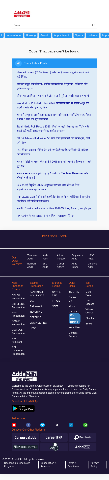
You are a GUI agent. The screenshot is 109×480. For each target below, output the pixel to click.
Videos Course (90, 311)
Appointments (64, 35)
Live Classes (90, 302)
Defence (94, 35)
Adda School (75, 265)
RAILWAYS (36, 306)
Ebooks (90, 318)
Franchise (74, 327)
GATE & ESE (56, 294)
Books (89, 323)
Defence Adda (92, 265)
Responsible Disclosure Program (17, 465)
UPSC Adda (91, 257)
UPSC (33, 328)
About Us (74, 292)
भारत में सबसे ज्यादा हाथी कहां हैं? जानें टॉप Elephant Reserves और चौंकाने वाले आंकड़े (52, 175)
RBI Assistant (17, 340)
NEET (55, 306)
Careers (74, 317)
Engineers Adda (77, 257)
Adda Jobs (45, 257)
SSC (32, 300)
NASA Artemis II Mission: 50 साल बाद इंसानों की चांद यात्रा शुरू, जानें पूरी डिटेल (53, 140)
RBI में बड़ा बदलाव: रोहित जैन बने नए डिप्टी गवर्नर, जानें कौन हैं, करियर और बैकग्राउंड (52, 152)
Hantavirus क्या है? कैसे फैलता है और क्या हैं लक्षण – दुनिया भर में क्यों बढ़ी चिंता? (53, 74)
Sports (81, 35)
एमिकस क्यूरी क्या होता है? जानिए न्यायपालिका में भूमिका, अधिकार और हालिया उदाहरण (52, 86)
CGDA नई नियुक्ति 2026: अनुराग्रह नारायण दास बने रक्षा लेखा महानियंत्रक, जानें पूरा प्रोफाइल (48, 187)
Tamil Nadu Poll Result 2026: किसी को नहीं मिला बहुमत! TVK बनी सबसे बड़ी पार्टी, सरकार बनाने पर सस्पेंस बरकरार (53, 128)
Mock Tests (88, 294)
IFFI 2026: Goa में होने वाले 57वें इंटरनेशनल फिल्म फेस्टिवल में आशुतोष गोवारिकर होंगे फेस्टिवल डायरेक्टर (53, 198)
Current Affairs (61, 265)
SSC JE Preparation (18, 323)
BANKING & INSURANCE (37, 294)
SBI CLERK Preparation (18, 306)
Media (72, 306)
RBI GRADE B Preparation (18, 350)
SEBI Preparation (18, 314)
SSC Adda (45, 265)
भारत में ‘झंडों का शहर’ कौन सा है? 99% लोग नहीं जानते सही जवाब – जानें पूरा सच (54, 163)
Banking (33, 35)
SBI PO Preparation (18, 297)
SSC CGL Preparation (18, 331)
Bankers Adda (31, 265)
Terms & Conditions (73, 465)
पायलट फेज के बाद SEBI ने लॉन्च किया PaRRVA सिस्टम (45, 215)
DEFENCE (35, 317)
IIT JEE (56, 300)
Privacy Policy (95, 465)
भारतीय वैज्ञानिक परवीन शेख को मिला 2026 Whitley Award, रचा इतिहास (54, 208)
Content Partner (73, 334)
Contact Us (73, 299)
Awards (46, 35)
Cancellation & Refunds (48, 465)
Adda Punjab (61, 257)
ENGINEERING (38, 322)
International (15, 35)
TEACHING (36, 311)
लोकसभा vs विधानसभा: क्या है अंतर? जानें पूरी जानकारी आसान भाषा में (53, 95)
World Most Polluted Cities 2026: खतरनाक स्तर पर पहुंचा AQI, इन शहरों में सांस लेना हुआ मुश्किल (53, 105)
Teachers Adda (32, 257)
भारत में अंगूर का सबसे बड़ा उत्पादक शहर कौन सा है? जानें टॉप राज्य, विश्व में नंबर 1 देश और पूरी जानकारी (54, 117)
